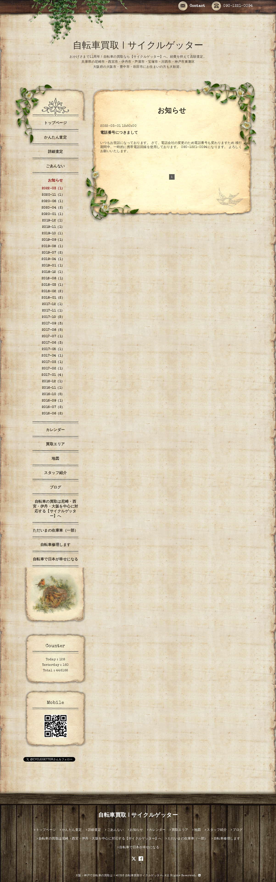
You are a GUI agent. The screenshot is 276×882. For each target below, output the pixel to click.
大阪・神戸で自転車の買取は (94, 875)
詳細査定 (55, 152)
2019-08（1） (53, 246)
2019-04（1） (53, 259)
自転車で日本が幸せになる (55, 560)
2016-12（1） (53, 381)
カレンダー (55, 430)
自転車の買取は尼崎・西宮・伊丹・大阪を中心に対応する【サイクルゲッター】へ (55, 509)
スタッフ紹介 (55, 473)
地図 (55, 459)
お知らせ (55, 181)
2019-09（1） (53, 240)
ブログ (55, 488)
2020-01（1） (53, 214)
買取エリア (55, 444)
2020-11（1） (53, 195)
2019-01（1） (53, 265)
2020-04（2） (53, 208)
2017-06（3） (53, 343)
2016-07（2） (53, 407)
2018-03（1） (53, 285)
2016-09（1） (53, 401)
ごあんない (55, 166)
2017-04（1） (53, 355)
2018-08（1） (53, 278)
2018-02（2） (53, 291)
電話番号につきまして (119, 133)
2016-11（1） (53, 388)
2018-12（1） (53, 272)
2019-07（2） (53, 253)
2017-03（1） (53, 362)
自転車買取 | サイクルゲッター (138, 46)
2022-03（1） (53, 188)
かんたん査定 (55, 138)
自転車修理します (55, 545)
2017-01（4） (53, 375)
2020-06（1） (53, 201)
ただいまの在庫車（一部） (55, 531)
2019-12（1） (53, 220)
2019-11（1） (53, 227)
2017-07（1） (53, 336)
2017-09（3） (53, 323)
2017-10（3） (53, 317)
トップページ (55, 123)
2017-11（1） (53, 310)
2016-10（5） (53, 394)
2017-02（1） (53, 368)
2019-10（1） (53, 233)
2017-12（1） (53, 304)
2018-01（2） (53, 298)
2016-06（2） (53, 413)
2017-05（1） (53, 349)
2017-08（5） (53, 330)
